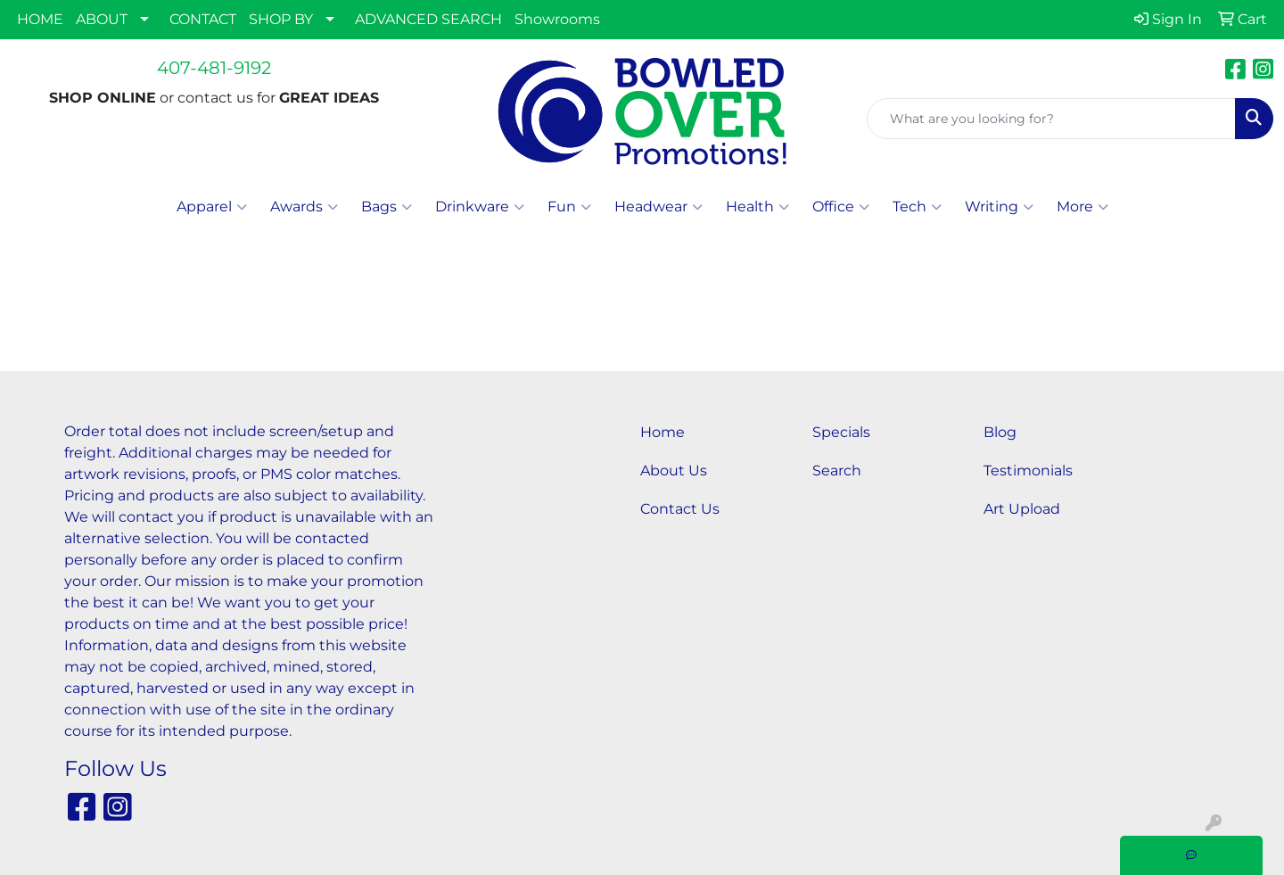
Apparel (212, 207)
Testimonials (1028, 470)
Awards (304, 207)
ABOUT (102, 19)
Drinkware (479, 207)
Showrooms (557, 19)
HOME (40, 19)
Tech (917, 207)
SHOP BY (281, 19)
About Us (673, 470)
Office (840, 207)
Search (836, 470)
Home (662, 432)
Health (757, 207)
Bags (386, 207)
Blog (1000, 432)
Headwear (658, 207)
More (1082, 207)
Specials (841, 432)
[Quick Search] (1051, 118)
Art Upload (1022, 508)
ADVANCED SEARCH (428, 19)
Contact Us (680, 508)
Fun (569, 207)
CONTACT (202, 19)
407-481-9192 (214, 67)
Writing (999, 207)
